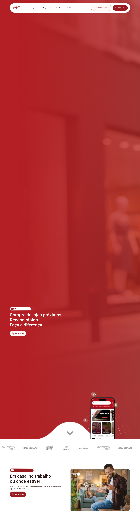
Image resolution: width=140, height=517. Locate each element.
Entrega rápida (46, 8)
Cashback (70, 8)
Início (24, 8)
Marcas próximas (33, 8)
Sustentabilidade (59, 8)
